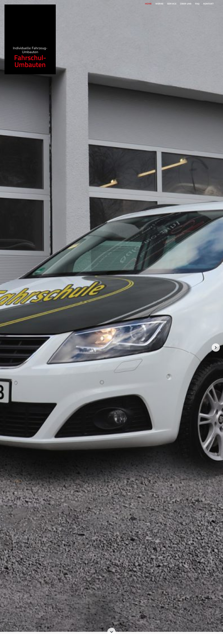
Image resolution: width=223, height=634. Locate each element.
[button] (7, 627)
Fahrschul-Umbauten (30, 65)
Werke (159, 3)
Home (148, 3)
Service (171, 3)
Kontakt (208, 3)
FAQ (197, 3)
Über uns (185, 3)
